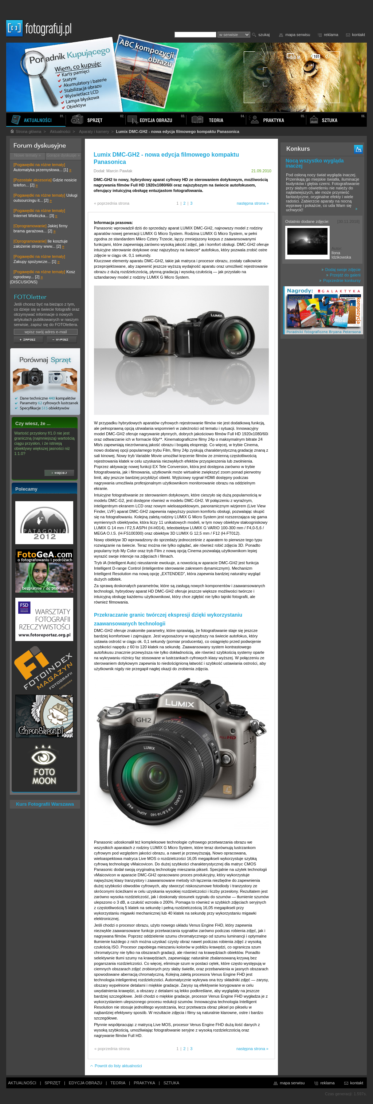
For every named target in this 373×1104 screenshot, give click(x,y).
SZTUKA (171, 1083)
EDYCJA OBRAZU (85, 1083)
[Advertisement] (322, 456)
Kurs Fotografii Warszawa (45, 804)
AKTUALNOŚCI (22, 1083)
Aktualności (60, 131)
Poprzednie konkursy (340, 280)
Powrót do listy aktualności (116, 1066)
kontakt (358, 34)
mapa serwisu (298, 34)
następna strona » (253, 203)
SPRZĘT (52, 1083)
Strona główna (25, 131)
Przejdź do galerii (343, 275)
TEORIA (117, 1083)
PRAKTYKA (144, 1083)
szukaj (264, 34)
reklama (331, 34)
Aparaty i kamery (94, 131)
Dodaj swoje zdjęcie (341, 269)
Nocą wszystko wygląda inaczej (315, 163)
